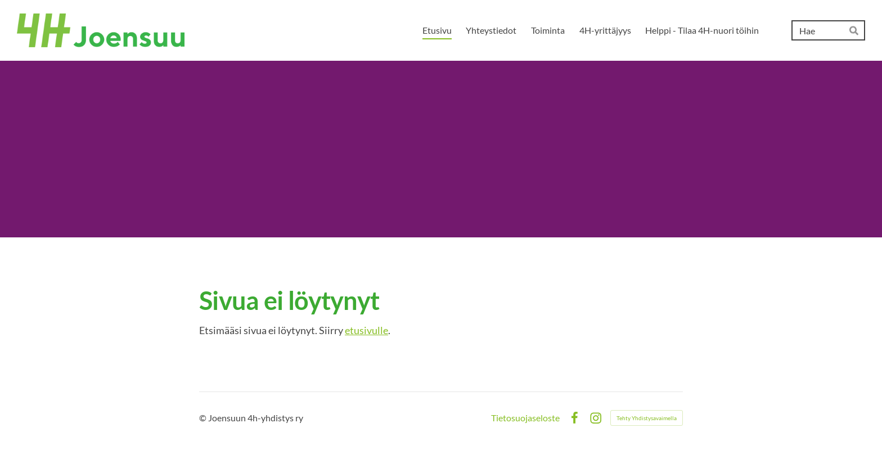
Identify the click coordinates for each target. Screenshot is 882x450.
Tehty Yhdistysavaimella (646, 418)
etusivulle (366, 330)
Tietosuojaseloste (525, 417)
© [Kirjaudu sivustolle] (203, 417)
